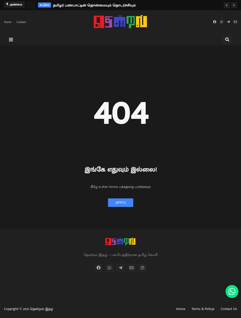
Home (8, 22)
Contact (21, 22)
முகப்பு (121, 202)
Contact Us (229, 309)
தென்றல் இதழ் (41, 309)
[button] (227, 5)
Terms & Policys (203, 309)
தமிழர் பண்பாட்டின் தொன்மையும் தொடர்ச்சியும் (94, 5)
